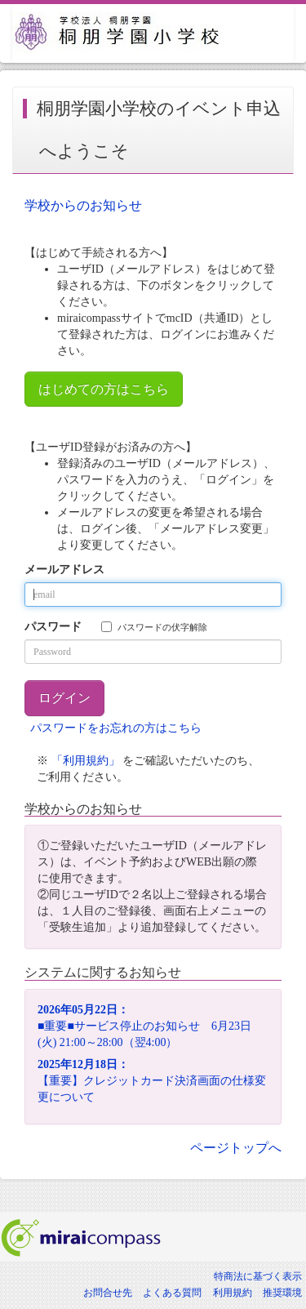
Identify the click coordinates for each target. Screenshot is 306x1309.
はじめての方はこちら (103, 389)
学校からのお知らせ (83, 205)
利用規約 (232, 1292)
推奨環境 (282, 1292)
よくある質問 (172, 1292)
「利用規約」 (85, 761)
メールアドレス (64, 569)
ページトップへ (236, 1148)
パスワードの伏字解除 (154, 626)
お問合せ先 (107, 1292)
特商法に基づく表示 (258, 1276)
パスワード (53, 627)
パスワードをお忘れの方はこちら (116, 728)
